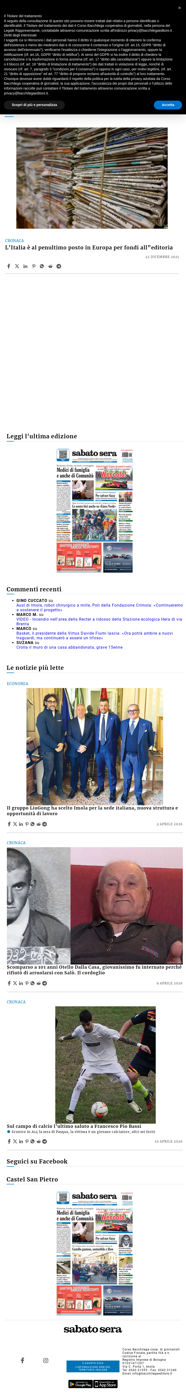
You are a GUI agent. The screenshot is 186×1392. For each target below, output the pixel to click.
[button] (180, 8)
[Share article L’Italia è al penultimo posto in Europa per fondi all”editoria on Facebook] (9, 266)
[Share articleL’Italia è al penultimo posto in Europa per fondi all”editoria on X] (18, 266)
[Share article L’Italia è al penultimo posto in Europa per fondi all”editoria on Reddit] (51, 266)
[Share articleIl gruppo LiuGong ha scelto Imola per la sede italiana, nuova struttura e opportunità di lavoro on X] (16, 824)
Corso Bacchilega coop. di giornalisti (151, 1349)
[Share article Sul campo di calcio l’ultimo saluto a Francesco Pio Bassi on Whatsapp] (33, 1141)
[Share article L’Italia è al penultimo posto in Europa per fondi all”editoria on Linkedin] (26, 266)
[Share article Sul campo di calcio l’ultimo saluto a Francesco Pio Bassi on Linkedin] (22, 1141)
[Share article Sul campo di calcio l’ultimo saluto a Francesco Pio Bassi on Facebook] (10, 1141)
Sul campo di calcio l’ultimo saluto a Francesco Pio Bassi (74, 1126)
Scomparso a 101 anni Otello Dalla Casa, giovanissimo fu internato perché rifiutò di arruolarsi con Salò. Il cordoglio (94, 970)
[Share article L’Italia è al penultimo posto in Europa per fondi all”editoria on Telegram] (59, 266)
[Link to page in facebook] (22, 1360)
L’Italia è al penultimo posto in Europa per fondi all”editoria (89, 248)
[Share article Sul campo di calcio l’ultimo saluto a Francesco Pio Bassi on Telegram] (45, 1141)
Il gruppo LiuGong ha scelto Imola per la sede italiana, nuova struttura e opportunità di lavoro (92, 810)
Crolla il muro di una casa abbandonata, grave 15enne (69, 647)
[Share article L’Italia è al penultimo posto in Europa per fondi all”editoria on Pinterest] (34, 266)
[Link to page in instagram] (46, 1360)
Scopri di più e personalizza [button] (34, 105)
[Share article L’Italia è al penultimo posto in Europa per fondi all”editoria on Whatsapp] (43, 266)
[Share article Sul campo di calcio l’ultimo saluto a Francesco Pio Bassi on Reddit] (39, 1141)
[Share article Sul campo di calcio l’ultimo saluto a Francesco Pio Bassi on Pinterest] (27, 1141)
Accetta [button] (168, 105)
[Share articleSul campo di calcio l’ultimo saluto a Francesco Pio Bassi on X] (16, 1141)
